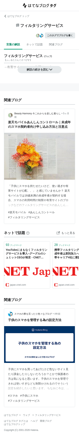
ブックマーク (14, 244)
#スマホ (13, 395)
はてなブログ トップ (16, 16)
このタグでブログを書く (60, 35)
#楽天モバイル (17, 212)
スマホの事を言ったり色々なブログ (33, 313)
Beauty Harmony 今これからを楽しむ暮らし (37, 113)
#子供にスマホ (29, 395)
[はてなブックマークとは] (27, 233)
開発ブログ (46, 421)
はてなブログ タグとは (16, 421)
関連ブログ (56, 44)
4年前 (57, 313)
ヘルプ (34, 421)
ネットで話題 (34, 44)
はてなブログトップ (14, 424)
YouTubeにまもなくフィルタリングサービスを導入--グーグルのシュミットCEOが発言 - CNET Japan (26, 254)
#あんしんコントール (41, 212)
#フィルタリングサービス (24, 217)
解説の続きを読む (40, 69)
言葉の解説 (13, 44)
